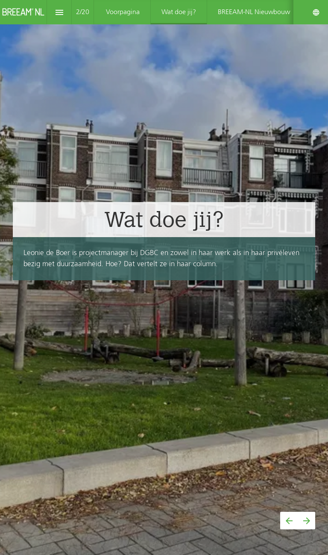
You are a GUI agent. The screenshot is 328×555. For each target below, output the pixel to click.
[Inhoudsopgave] (59, 12)
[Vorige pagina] (289, 520)
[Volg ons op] (316, 12)
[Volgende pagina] (306, 520)
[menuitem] (122, 12)
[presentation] (164, 277)
